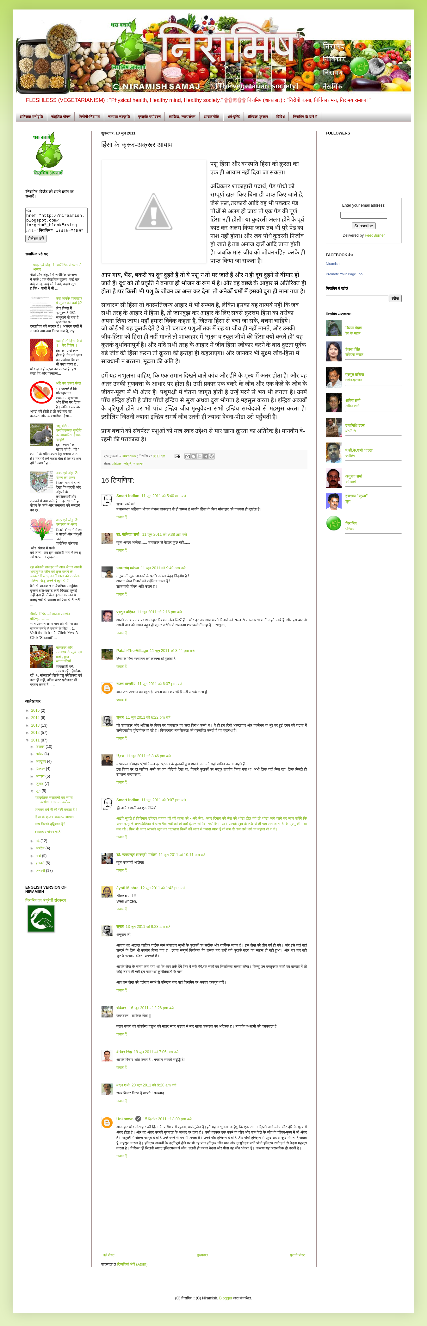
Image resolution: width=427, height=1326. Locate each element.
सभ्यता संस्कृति (119, 117)
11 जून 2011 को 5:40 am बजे (163, 496)
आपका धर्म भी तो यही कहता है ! (56, 814)
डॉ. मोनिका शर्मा (128, 534)
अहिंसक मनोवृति (31, 117)
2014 (36, 722)
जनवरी (41, 875)
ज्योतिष (350, 455)
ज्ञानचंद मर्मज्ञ (127, 568)
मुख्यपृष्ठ (202, 1255)
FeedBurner (375, 235)
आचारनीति (211, 117)
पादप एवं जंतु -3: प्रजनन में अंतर (67, 526)
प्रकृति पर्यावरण (149, 117)
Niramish (332, 264)
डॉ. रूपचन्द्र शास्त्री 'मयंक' (136, 855)
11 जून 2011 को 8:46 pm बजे (148, 756)
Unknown (129, 456)
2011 (36, 745)
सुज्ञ (120, 717)
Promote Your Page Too (344, 274)
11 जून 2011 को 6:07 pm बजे (159, 684)
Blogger (225, 1298)
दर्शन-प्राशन (353, 380)
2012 (36, 737)
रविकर (121, 1008)
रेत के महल (353, 333)
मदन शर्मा (123, 1085)
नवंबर (40, 758)
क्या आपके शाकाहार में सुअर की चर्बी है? (69, 305)
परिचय (349, 529)
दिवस (120, 756)
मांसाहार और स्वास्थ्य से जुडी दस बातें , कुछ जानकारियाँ (69, 659)
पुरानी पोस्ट (297, 1255)
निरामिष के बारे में (305, 117)
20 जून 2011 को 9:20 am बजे (154, 1085)
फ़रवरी (41, 868)
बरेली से (350, 431)
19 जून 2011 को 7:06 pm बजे (156, 1052)
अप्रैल (41, 853)
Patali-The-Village (132, 650)
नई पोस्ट (108, 1255)
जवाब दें (121, 517)
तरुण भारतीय (125, 684)
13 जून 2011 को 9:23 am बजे (148, 926)
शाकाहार (138, 464)
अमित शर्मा (352, 406)
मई (38, 845)
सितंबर (41, 773)
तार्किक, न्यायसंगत (182, 117)
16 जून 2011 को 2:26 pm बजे (151, 1008)
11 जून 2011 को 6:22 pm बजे (148, 717)
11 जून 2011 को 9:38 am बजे (164, 534)
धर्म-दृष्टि (233, 117)
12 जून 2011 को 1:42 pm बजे (162, 888)
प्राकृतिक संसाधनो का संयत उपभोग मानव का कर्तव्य (54, 804)
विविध (280, 117)
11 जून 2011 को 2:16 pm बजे (159, 612)
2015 (36, 715)
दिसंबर (41, 751)
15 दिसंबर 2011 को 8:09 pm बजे (167, 1119)
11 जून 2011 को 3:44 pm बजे (172, 650)
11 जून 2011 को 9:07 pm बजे (163, 800)
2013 (36, 730)
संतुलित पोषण (61, 117)
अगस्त (41, 781)
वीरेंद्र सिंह (124, 1052)
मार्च (39, 860)
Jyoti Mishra (127, 888)
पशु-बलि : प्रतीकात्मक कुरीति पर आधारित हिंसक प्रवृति (69, 437)
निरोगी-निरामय (89, 117)
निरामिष (351, 523)
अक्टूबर (41, 766)
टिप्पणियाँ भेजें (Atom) (132, 1264)
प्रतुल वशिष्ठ (125, 612)
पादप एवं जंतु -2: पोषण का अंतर (67, 479)
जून (39, 795)
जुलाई (40, 788)
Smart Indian (127, 496)
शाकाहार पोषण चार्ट (47, 836)
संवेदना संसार (354, 354)
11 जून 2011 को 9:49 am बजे (163, 568)
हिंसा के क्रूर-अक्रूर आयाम (54, 821)
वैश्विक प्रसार (258, 117)
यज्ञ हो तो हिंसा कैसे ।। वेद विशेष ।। (69, 347)
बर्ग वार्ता (350, 481)
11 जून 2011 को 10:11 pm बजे (181, 855)
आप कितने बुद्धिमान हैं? (50, 829)
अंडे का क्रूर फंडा (68, 388)
